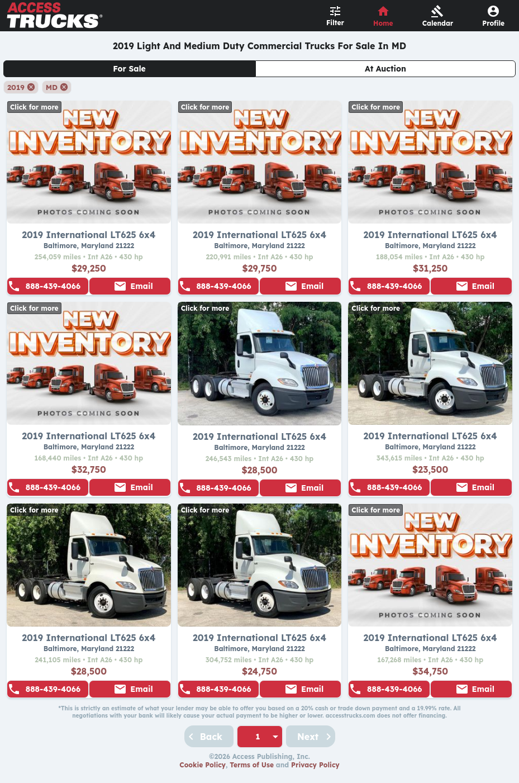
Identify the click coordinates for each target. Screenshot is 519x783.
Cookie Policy (202, 765)
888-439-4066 (53, 286)
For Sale (129, 69)
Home (383, 23)
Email (141, 286)
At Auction (385, 69)
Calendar (438, 23)
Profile (493, 23)
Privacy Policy (315, 765)
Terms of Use (252, 765)
